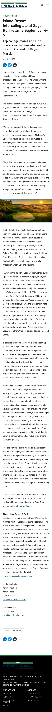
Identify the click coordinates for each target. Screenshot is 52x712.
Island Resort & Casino (27, 72)
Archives (7, 705)
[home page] (14, 5)
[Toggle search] (42, 5)
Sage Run (23, 79)
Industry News (10, 16)
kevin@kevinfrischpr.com (14, 599)
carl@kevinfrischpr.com (14, 615)
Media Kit (7, 697)
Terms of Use (33, 700)
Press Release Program (9, 701)
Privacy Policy (34, 697)
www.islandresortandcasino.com (17, 576)
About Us (7, 694)
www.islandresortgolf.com (19, 506)
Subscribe (32, 694)
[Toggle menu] (48, 5)
